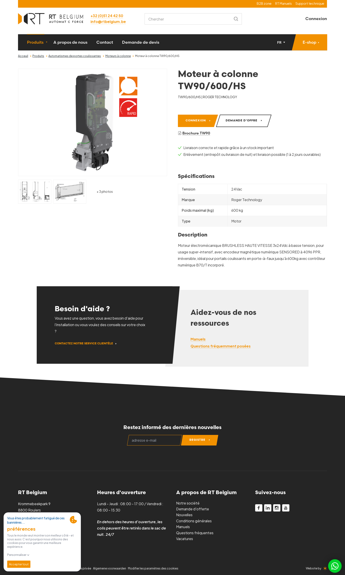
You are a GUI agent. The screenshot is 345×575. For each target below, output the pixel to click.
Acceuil (23, 56)
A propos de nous (70, 42)
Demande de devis (140, 42)
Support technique (309, 3)
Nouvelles (184, 514)
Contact (104, 42)
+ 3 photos (105, 191)
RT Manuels (283, 3)
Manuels (183, 526)
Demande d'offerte (192, 509)
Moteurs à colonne (118, 56)
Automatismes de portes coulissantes (74, 56)
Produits (35, 42)
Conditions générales (194, 520)
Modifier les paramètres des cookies (153, 568)
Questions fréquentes (194, 532)
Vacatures (184, 538)
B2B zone (264, 3)
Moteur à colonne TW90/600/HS (157, 56)
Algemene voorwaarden (109, 568)
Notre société (188, 503)
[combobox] (193, 19)
